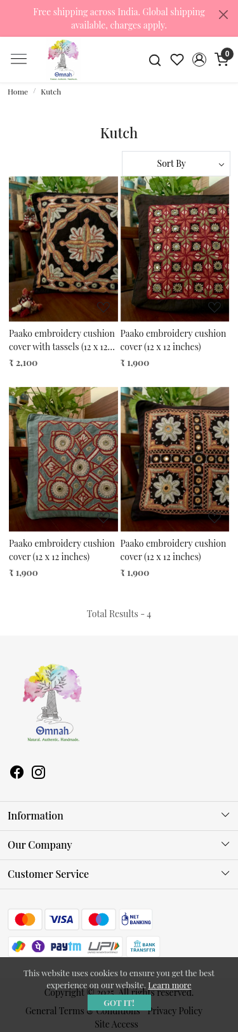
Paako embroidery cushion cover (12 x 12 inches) (174, 340)
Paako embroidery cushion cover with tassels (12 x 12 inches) (62, 340)
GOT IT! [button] (119, 1002)
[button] (199, 60)
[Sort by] (176, 163)
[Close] (223, 14)
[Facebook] (17, 773)
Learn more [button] (169, 984)
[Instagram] (38, 773)
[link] (155, 59)
